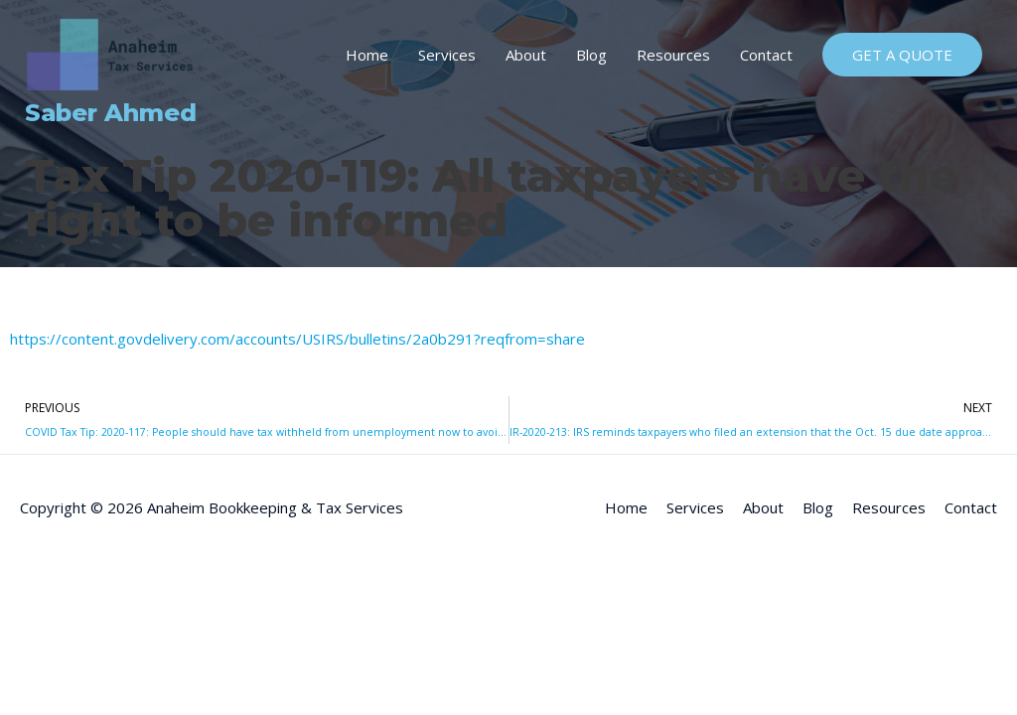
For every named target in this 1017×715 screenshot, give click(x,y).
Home (367, 55)
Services (447, 55)
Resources (673, 55)
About (526, 55)
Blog (591, 55)
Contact (766, 55)
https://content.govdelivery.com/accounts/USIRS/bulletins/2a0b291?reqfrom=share (297, 339)
